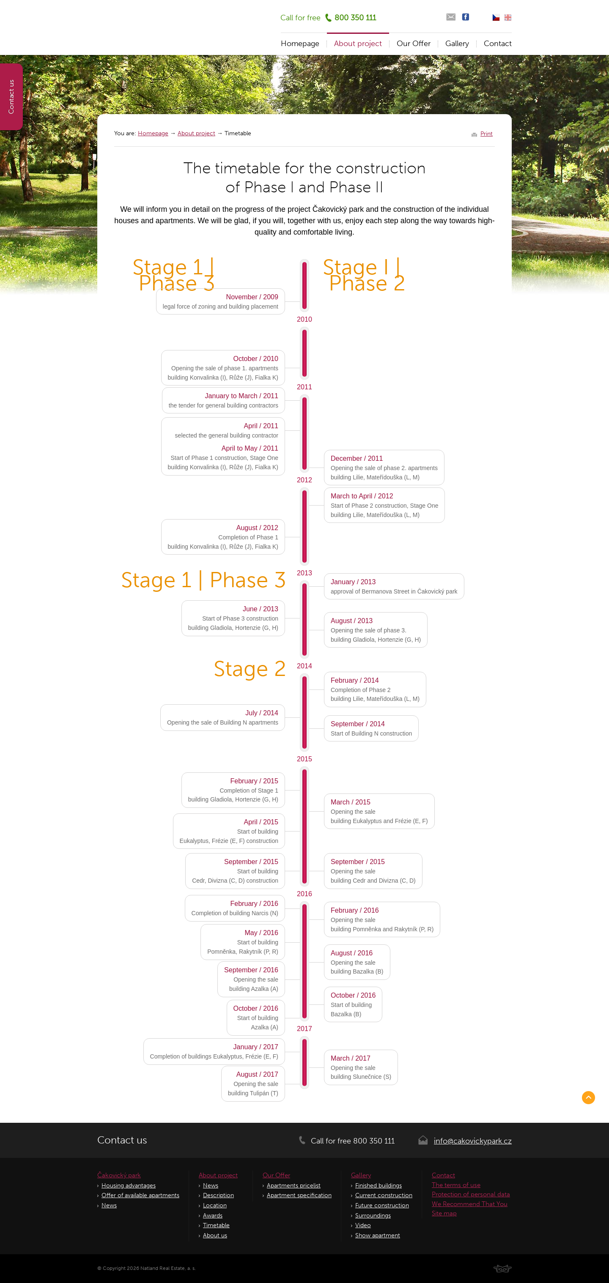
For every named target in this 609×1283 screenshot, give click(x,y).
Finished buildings (378, 1185)
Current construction (383, 1195)
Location (215, 1205)
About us (215, 1235)
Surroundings (373, 1215)
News (109, 1205)
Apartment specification (299, 1195)
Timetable (216, 1225)
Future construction (382, 1205)
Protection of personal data (471, 1194)
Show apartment (377, 1235)
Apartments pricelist (294, 1185)
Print (486, 134)
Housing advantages (129, 1185)
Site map (444, 1213)
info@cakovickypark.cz (473, 1141)
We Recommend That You (470, 1204)
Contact (498, 43)
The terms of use (456, 1185)
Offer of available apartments (140, 1195)
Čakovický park (119, 1175)
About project (196, 133)
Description (218, 1195)
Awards (212, 1215)
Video (363, 1225)
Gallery (457, 43)
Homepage (153, 133)
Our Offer (414, 43)
